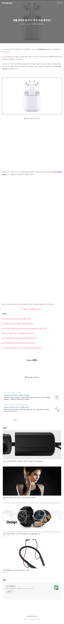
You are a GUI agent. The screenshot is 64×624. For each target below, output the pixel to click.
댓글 (4, 580)
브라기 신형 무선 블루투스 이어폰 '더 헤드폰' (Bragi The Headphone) (22, 348)
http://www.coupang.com (11, 392)
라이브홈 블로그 (7, 3)
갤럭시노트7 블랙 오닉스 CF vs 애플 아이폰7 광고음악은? (18, 333)
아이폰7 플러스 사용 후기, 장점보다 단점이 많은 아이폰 (17, 324)
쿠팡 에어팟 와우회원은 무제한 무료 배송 (17, 395)
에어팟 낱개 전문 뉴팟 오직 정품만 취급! (16, 407)
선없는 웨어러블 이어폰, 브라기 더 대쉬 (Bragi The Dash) (18, 343)
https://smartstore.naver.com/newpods (14, 405)
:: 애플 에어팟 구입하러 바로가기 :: (32, 309)
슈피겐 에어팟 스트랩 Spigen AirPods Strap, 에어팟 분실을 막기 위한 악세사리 (24, 328)
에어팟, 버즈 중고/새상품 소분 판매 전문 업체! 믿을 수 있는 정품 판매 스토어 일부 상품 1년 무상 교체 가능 (26, 410)
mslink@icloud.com (32, 616)
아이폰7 (4, 57)
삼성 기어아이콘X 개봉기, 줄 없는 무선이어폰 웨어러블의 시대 (19, 338)
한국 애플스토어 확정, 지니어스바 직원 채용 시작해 (16, 319)
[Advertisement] (32, 377)
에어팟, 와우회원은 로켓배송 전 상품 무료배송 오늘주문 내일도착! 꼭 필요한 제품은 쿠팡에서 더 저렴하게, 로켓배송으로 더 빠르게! (27, 398)
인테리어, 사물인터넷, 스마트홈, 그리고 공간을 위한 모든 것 (20, 588)
